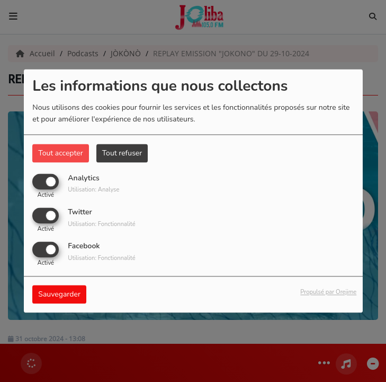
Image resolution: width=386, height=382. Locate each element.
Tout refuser (122, 153)
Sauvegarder (59, 295)
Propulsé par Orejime (328, 293)
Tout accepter (60, 153)
